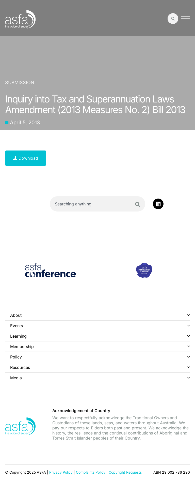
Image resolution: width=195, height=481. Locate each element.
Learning (100, 336)
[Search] (137, 204)
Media (100, 378)
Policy (100, 357)
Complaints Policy (90, 472)
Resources (100, 367)
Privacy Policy (61, 472)
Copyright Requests (125, 472)
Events (100, 325)
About (100, 315)
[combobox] (97, 204)
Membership (100, 346)
